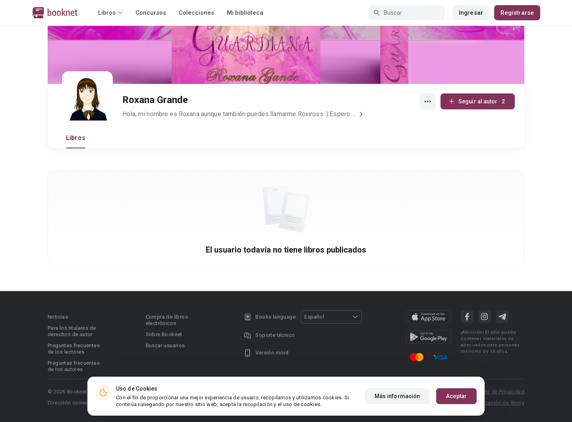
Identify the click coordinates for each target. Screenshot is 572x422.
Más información (397, 396)
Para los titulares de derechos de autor (72, 331)
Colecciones (196, 12)
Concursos (150, 12)
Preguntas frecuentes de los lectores (74, 348)
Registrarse (517, 12)
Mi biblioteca (245, 12)
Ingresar (471, 12)
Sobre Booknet (164, 334)
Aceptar (456, 396)
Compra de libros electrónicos (167, 320)
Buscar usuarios (165, 345)
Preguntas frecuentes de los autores (74, 366)
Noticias (58, 317)
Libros (75, 138)
